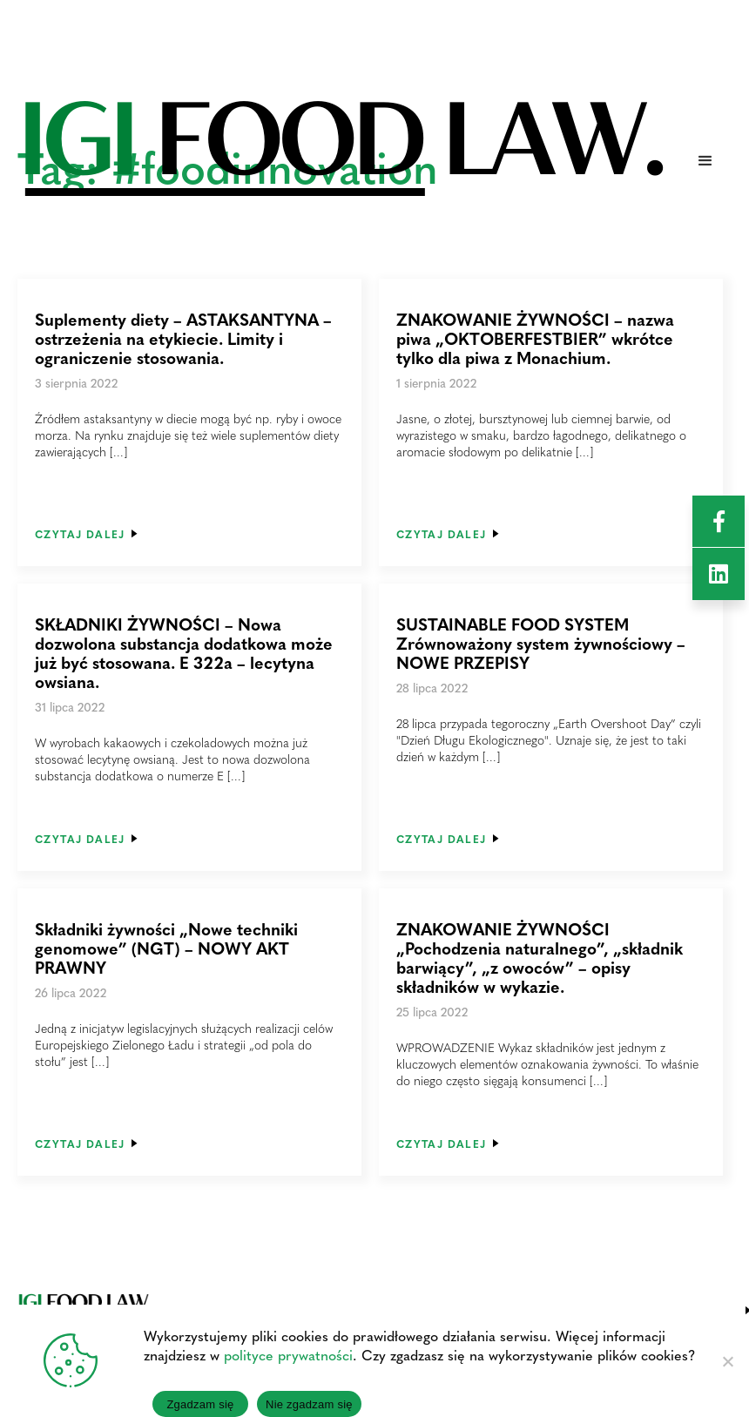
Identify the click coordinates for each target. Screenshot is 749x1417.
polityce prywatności (288, 1355)
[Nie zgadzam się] (727, 1361)
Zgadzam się (199, 1404)
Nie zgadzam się (309, 1404)
